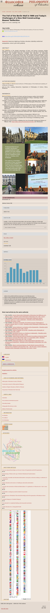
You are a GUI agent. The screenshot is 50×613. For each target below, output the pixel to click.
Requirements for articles (9, 370)
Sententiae (4, 397)
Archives (8, 11)
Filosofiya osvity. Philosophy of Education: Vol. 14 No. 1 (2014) (20, 348)
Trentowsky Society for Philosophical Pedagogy (13, 384)
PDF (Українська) (9, 197)
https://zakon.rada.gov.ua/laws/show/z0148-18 (23, 121)
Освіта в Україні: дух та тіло (20, 330)
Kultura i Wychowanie (7, 409)
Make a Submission (8, 364)
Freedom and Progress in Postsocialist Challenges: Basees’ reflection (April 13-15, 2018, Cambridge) (24, 318)
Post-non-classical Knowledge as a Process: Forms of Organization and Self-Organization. (22, 470)
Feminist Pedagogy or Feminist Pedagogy (11, 499)
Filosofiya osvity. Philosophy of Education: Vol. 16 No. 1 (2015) (26, 333)
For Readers (5, 415)
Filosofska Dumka (6, 403)
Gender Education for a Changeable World (11, 506)
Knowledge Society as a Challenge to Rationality (25, 333)
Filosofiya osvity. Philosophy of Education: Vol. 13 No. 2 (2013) (26, 327)
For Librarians (5, 420)
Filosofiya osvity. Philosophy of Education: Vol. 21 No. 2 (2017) (29, 316)
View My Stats (4, 608)
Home (3, 11)
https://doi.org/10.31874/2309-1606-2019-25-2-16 (17, 36)
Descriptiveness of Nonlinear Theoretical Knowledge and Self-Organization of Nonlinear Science (23, 495)
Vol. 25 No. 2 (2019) (16, 11)
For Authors (5, 417)
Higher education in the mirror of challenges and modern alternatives (17, 482)
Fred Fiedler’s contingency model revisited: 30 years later (14, 491)
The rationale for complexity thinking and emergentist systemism (17, 503)
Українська (8, 360)
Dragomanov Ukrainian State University (11, 389)
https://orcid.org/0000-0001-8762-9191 (10, 31)
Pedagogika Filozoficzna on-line (9, 406)
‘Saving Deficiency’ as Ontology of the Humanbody (26, 327)
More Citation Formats (10, 227)
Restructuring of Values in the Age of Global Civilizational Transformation (18, 473)
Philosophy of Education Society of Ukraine (12, 381)
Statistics (4, 373)
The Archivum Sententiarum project (10, 400)
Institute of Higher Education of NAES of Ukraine (13, 387)
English (7, 357)
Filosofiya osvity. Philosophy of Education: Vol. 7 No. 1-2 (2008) (25, 338)
